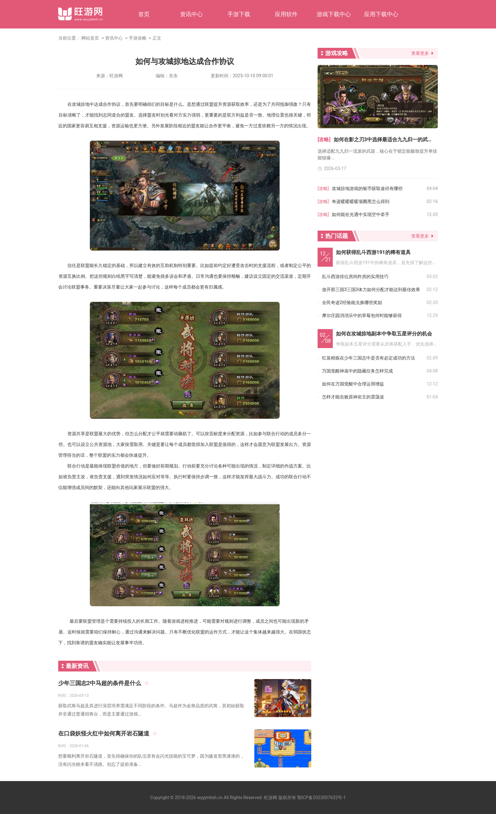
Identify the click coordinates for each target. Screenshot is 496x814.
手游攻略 (137, 38)
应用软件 (286, 14)
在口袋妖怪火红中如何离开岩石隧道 (103, 733)
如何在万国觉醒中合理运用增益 (353, 383)
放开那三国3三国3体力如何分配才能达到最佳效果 (371, 289)
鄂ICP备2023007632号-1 (321, 797)
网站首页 (90, 38)
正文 (156, 38)
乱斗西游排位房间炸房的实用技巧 (355, 276)
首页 (144, 14)
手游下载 (238, 14)
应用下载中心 (381, 14)
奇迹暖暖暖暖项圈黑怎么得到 (360, 201)
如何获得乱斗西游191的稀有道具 (373, 252)
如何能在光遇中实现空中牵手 (360, 214)
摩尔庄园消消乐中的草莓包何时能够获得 (362, 315)
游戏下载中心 (334, 14)
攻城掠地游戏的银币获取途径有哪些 (367, 188)
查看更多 (420, 53)
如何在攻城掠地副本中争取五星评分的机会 (384, 334)
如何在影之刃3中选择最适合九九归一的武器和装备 (386, 140)
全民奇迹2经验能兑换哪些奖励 (352, 302)
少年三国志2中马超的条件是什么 (99, 683)
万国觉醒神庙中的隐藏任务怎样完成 (357, 370)
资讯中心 (191, 14)
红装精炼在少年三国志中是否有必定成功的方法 (368, 357)
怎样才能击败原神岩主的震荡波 (353, 396)
